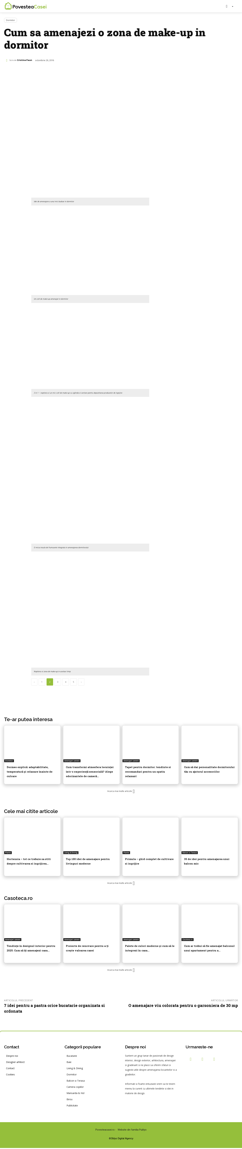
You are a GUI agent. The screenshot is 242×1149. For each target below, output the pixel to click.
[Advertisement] (90, 96)
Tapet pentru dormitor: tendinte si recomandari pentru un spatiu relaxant (147, 770)
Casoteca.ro (18, 899)
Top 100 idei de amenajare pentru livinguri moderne (88, 861)
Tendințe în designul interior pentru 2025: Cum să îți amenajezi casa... (31, 950)
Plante (8, 853)
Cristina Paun (24, 60)
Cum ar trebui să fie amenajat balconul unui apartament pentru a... (208, 950)
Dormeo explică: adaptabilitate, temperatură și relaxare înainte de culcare (32, 770)
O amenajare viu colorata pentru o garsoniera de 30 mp (183, 1006)
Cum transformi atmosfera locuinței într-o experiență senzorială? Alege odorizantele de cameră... (88, 773)
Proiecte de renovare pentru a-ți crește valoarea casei (89, 948)
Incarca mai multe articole (121, 792)
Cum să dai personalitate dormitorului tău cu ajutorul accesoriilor (207, 770)
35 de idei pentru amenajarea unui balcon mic (208, 861)
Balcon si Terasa (190, 853)
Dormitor (10, 20)
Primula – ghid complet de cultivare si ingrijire (147, 861)
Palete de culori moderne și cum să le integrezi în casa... (148, 948)
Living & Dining (70, 853)
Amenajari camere (71, 761)
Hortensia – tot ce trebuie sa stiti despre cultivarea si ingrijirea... (30, 863)
